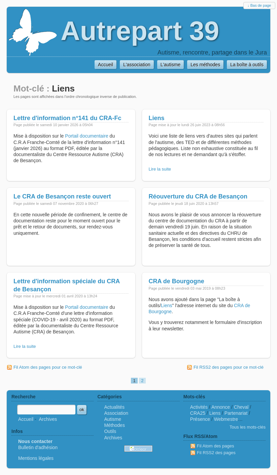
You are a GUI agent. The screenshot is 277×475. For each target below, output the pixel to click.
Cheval (241, 407)
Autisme (112, 419)
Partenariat (235, 413)
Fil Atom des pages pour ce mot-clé (47, 367)
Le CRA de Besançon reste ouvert (62, 196)
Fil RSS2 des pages (216, 452)
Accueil (25, 419)
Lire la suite (160, 169)
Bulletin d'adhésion (38, 447)
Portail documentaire (86, 136)
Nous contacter (35, 441)
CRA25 (197, 413)
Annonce (220, 407)
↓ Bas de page (259, 5)
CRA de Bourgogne (176, 281)
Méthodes (114, 425)
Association (116, 413)
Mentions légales (36, 458)
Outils (110, 431)
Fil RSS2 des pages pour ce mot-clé (229, 367)
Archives (48, 419)
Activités (199, 407)
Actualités (114, 407)
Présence (200, 419)
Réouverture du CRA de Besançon (198, 196)
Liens (157, 118)
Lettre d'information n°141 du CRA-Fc (67, 118)
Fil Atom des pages (215, 445)
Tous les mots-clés (248, 427)
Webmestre (226, 419)
